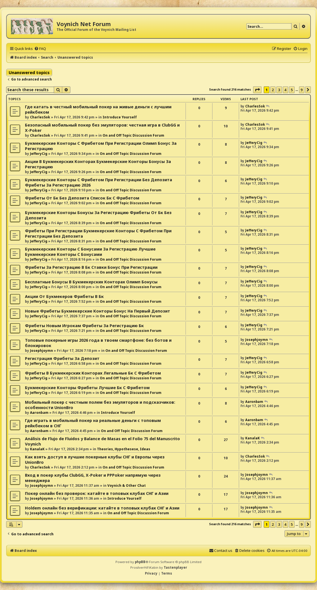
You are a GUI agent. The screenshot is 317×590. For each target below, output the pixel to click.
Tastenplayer (175, 567)
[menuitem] (40, 48)
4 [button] (285, 89)
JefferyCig (38, 153)
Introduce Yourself (120, 117)
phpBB (140, 562)
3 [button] (279, 89)
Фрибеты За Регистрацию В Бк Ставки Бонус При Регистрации (91, 267)
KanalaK (37, 449)
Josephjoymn (41, 350)
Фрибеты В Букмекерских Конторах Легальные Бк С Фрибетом (93, 373)
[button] (257, 89)
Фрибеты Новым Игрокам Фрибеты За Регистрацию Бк (84, 325)
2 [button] (273, 89)
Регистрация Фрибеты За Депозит (62, 358)
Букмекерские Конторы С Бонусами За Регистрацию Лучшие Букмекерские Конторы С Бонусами (90, 251)
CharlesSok (40, 117)
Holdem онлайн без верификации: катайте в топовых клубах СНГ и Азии (102, 508)
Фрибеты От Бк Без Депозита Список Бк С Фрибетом (82, 198)
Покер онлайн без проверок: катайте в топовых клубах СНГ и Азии (96, 493)
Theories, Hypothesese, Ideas (123, 449)
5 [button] (292, 89)
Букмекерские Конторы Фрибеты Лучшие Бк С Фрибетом (87, 387)
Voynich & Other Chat (126, 485)
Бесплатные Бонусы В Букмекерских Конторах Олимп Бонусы (91, 281)
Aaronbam (39, 412)
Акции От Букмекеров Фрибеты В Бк (64, 296)
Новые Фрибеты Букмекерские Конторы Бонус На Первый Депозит (97, 311)
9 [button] (302, 89)
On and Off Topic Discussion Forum (133, 135)
